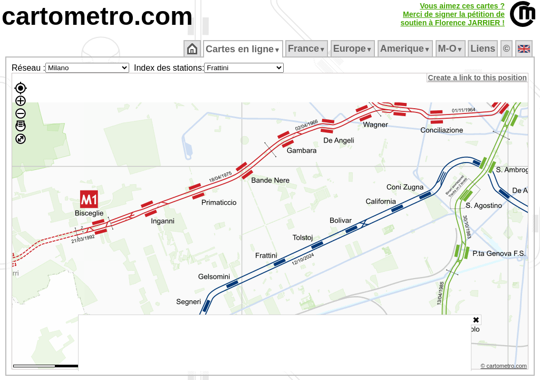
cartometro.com (97, 16)
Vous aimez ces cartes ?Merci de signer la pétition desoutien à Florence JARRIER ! (452, 14)
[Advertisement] (275, 343)
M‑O (451, 48)
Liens (483, 48)
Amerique (406, 48)
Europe (353, 48)
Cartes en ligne (244, 49)
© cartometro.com (504, 367)
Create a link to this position (478, 77)
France (307, 48)
